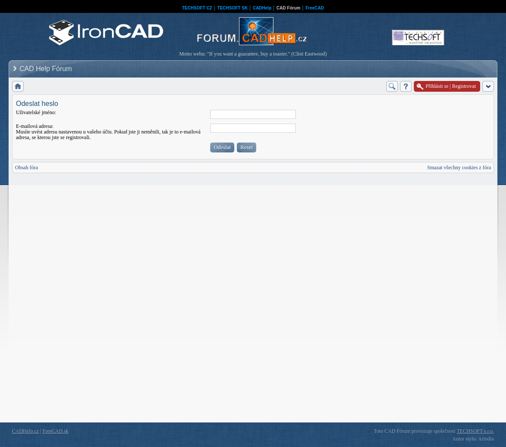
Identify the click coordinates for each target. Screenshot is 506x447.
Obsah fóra (26, 168)
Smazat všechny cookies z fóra (459, 168)
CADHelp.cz (25, 431)
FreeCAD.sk (55, 431)
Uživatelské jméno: (36, 112)
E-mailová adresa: (34, 126)
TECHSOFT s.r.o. (475, 431)
